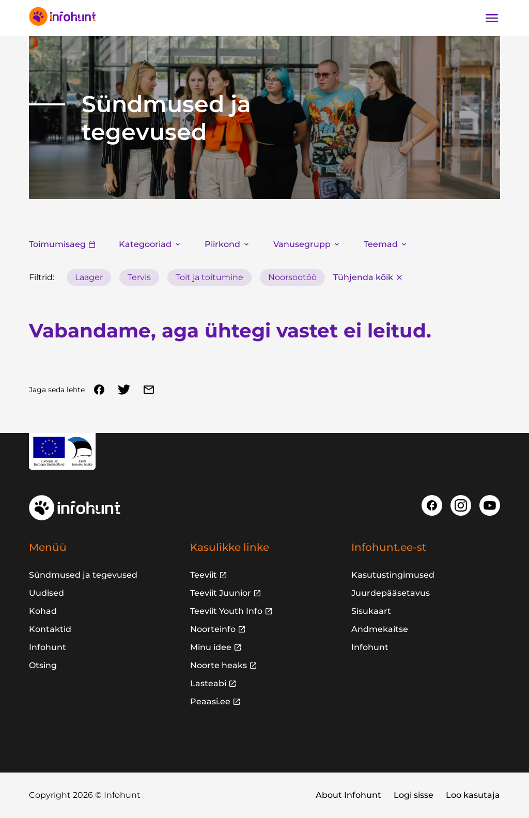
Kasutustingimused (392, 575)
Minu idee (210, 647)
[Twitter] (124, 389)
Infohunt (47, 647)
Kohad (43, 611)
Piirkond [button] (228, 244)
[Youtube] (489, 505)
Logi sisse (413, 795)
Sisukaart (371, 611)
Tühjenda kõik (368, 277)
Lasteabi (208, 683)
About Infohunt (348, 795)
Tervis (139, 277)
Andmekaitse (379, 629)
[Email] (148, 389)
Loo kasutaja (473, 795)
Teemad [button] (386, 244)
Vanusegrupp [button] (307, 244)
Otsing (43, 665)
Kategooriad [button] (150, 244)
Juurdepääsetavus (390, 593)
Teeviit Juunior (220, 593)
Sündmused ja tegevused (83, 575)
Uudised (46, 593)
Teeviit (203, 575)
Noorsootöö (292, 277)
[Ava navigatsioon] (491, 18)
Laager (89, 277)
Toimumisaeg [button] (62, 244)
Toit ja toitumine (209, 277)
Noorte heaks (218, 665)
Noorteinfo (213, 629)
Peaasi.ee (210, 701)
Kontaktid (50, 629)
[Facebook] (99, 389)
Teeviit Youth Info (226, 611)
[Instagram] (460, 505)
